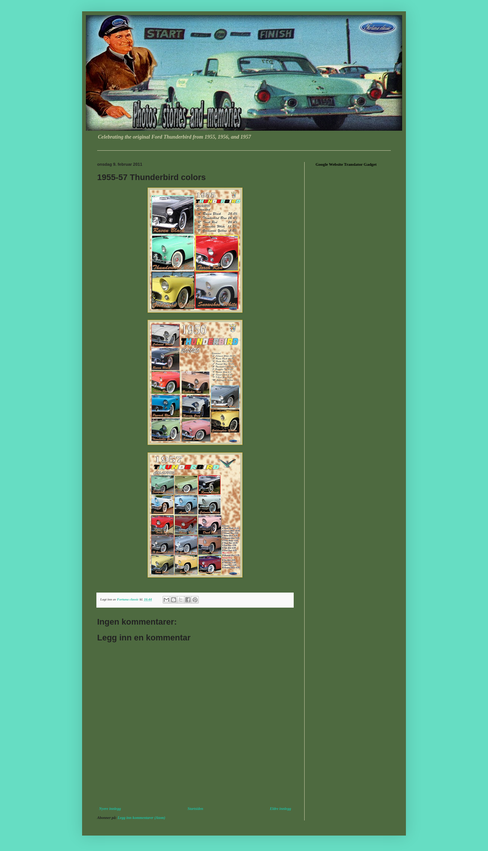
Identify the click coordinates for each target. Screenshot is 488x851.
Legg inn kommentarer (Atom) (141, 818)
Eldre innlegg (280, 809)
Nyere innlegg (110, 809)
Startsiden (195, 809)
